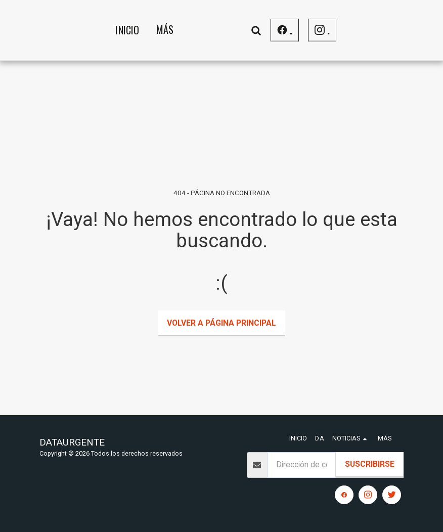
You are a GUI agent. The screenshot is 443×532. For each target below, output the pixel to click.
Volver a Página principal (221, 323)
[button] (336, 30)
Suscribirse (369, 464)
